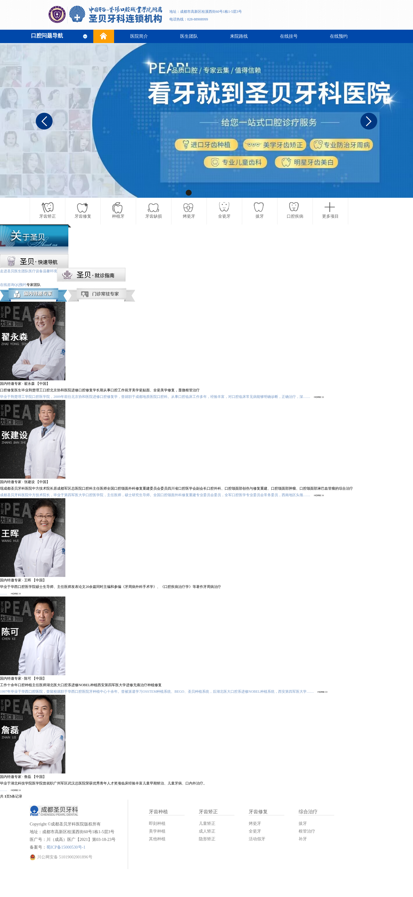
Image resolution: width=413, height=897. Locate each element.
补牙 (303, 839)
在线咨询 (7, 285)
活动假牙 (257, 839)
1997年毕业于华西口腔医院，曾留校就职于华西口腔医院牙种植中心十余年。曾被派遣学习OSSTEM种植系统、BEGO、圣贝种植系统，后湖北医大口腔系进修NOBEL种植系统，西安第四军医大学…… (164, 691)
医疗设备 (36, 271)
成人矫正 (207, 831)
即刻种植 (157, 823)
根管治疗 (307, 831)
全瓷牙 (255, 831)
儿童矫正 (207, 823)
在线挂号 (289, 36)
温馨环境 (50, 271)
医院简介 (139, 36)
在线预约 (339, 36)
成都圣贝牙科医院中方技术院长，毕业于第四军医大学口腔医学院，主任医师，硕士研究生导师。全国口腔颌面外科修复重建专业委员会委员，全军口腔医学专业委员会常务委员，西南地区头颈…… (162, 495)
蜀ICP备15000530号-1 (65, 847)
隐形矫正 (207, 839)
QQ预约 (20, 285)
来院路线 (239, 36)
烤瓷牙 (255, 823)
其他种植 (157, 839)
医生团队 (189, 36)
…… (10, 593)
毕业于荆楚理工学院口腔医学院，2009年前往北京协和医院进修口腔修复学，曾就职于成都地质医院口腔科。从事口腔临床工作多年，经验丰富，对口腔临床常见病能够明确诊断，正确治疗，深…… (162, 397)
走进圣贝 (7, 271)
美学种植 (157, 831)
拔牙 (303, 823)
